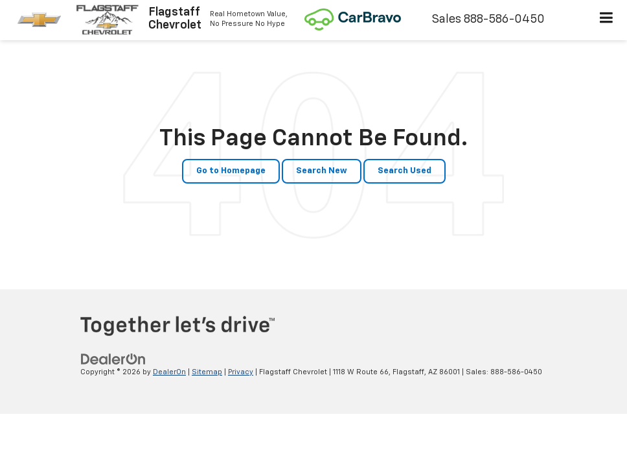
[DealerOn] (113, 359)
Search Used (404, 171)
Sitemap (207, 372)
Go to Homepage (231, 171)
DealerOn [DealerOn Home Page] (169, 372)
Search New (321, 171)
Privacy (240, 372)
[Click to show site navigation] (606, 20)
